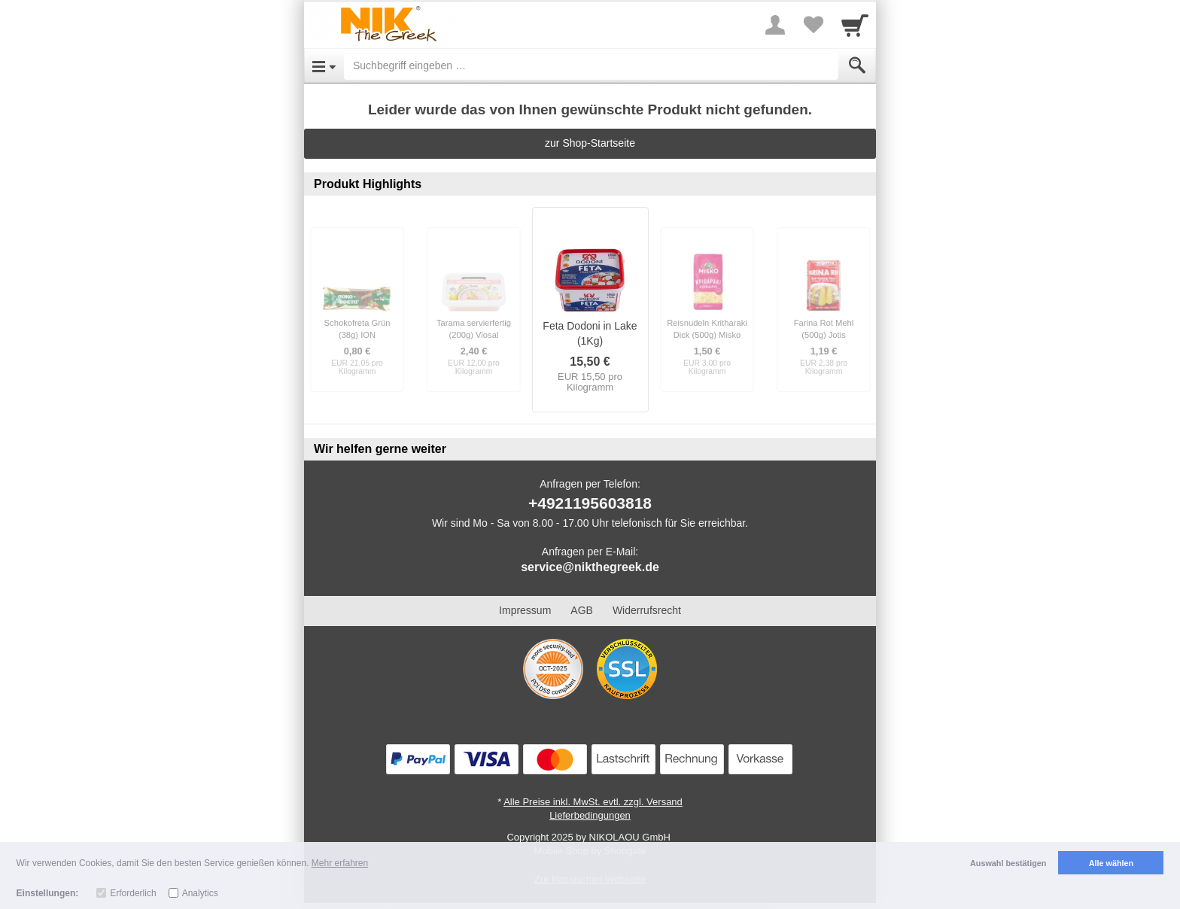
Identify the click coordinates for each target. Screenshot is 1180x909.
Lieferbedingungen (590, 815)
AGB (581, 610)
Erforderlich (133, 893)
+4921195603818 (590, 503)
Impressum (525, 610)
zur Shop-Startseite (590, 143)
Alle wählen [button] (1111, 863)
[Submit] (857, 65)
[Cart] (855, 25)
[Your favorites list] (812, 25)
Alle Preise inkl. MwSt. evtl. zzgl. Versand (593, 801)
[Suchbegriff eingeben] (591, 65)
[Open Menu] (324, 65)
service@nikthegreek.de (590, 567)
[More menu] (775, 25)
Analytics (200, 893)
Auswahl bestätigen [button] (1008, 863)
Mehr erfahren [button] (340, 863)
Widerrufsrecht (647, 610)
